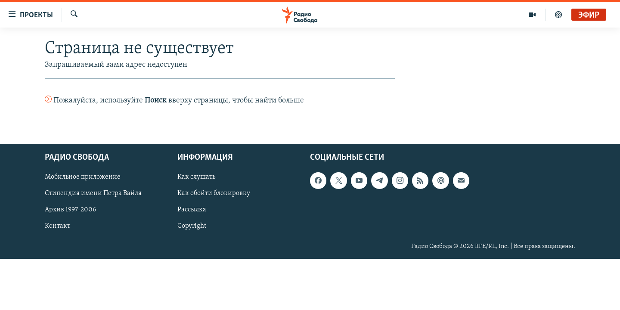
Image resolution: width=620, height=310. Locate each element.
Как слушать (196, 177)
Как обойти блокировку (213, 193)
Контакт (57, 226)
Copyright (191, 226)
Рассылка (191, 209)
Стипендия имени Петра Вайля (93, 193)
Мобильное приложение (83, 177)
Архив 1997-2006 (70, 209)
